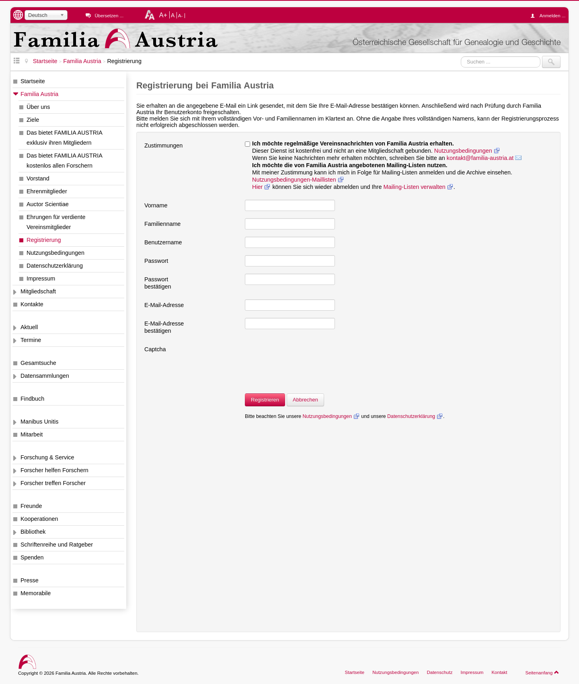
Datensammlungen (45, 376)
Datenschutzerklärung (55, 265)
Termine (31, 340)
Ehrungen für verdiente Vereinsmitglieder (56, 222)
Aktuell (29, 327)
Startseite (33, 81)
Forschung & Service (47, 457)
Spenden (32, 557)
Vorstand (38, 178)
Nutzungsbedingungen (55, 253)
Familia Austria (39, 94)
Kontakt (499, 672)
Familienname (162, 224)
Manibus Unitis (39, 421)
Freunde (31, 506)
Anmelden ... (550, 15)
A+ (163, 14)
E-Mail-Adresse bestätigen (164, 327)
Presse (30, 580)
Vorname (156, 205)
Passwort (156, 261)
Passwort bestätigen (157, 283)
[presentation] (306, 359)
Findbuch (32, 398)
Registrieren (265, 400)
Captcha (155, 349)
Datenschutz (439, 672)
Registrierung (44, 240)
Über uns (38, 107)
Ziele (33, 120)
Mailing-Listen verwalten (414, 187)
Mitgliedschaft (38, 291)
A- (180, 15)
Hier (257, 187)
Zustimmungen (163, 145)
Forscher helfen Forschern (54, 470)
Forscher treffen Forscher (53, 483)
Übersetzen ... (108, 15)
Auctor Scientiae (48, 204)
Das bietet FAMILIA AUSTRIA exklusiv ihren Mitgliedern (65, 137)
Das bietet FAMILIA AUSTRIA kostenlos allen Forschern (65, 160)
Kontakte (32, 304)
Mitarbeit (32, 434)
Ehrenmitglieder (47, 191)
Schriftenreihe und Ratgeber (57, 544)
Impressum (41, 278)
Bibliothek (33, 531)
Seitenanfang (542, 672)
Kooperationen (39, 519)
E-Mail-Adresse (164, 305)
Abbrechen (305, 400)
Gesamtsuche (38, 363)
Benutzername (163, 242)
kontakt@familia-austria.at (480, 158)
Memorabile (36, 593)
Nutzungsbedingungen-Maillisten (294, 179)
